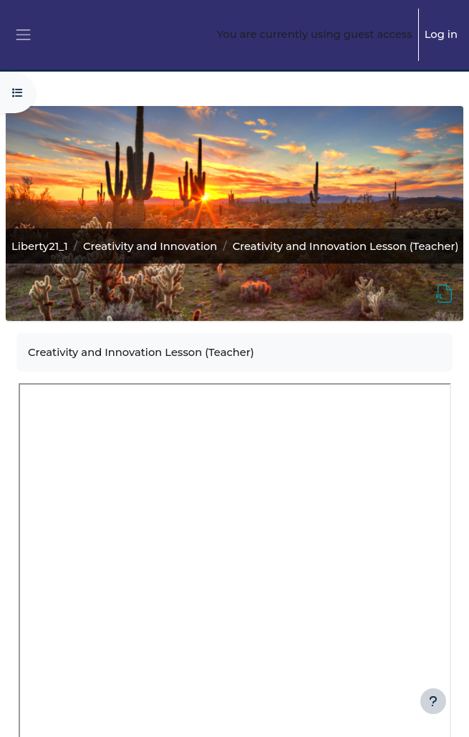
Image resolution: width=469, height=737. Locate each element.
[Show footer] (433, 701)
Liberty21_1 (39, 246)
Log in (441, 34)
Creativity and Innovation (150, 246)
